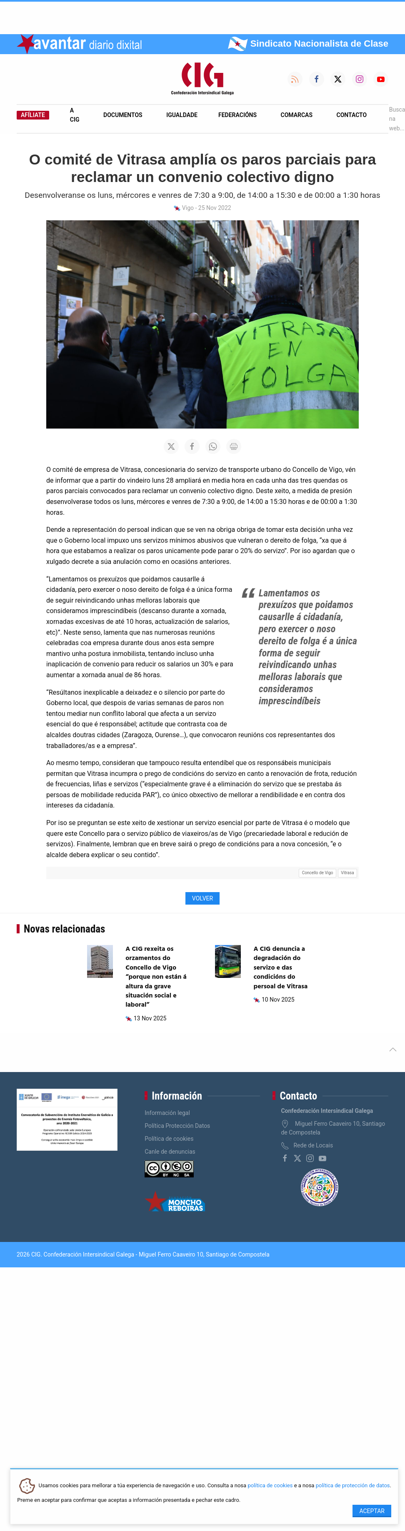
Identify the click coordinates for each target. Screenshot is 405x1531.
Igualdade (182, 115)
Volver (202, 898)
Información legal (167, 1113)
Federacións (237, 115)
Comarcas (296, 115)
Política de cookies (169, 1138)
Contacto (352, 115)
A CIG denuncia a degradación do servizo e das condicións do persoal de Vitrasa (280, 968)
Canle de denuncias (170, 1151)
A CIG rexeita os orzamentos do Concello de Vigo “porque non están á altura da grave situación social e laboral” (156, 977)
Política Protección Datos (177, 1125)
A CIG (75, 115)
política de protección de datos (353, 1486)
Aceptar (372, 1511)
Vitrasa (347, 872)
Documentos (122, 115)
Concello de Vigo (317, 872)
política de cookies (270, 1486)
